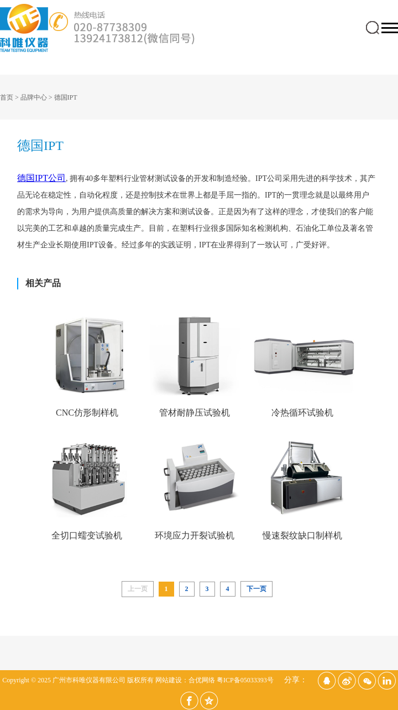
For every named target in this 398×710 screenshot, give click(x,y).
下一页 (256, 589)
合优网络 (201, 680)
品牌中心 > (37, 97)
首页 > (10, 97)
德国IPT (65, 97)
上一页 (138, 589)
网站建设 (168, 680)
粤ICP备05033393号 (245, 680)
